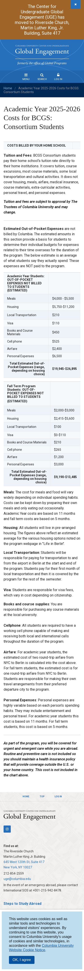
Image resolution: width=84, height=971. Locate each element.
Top (42, 796)
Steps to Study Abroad (22, 903)
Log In (58, 79)
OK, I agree (22, 960)
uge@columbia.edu (17, 879)
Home (8, 88)
